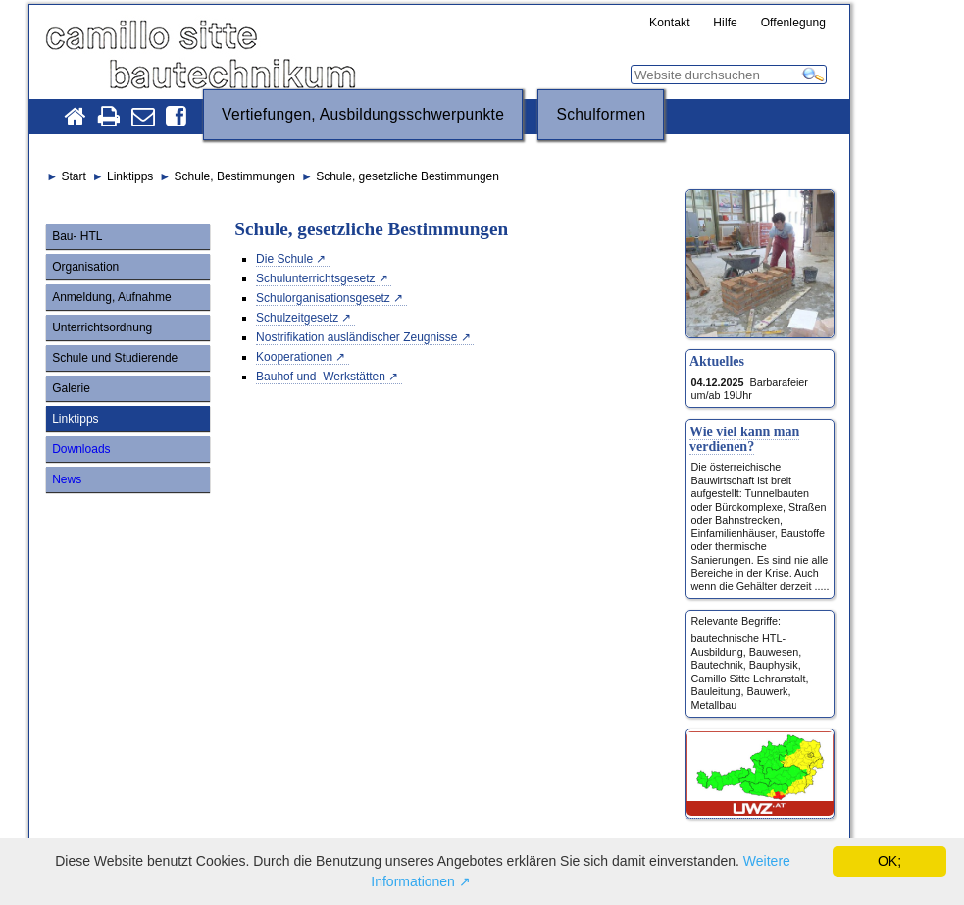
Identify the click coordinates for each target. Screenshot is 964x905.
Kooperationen (294, 357)
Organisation (85, 267)
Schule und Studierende (115, 358)
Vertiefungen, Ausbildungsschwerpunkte (363, 114)
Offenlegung (794, 23)
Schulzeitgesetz (297, 318)
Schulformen (600, 114)
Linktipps (75, 419)
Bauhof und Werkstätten (320, 376)
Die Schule (284, 259)
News (66, 479)
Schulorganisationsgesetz (323, 298)
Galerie (71, 388)
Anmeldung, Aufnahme (111, 297)
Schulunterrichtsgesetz (315, 278)
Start (73, 176)
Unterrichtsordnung (102, 327)
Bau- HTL (77, 236)
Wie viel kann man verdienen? (744, 439)
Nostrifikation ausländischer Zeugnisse (356, 337)
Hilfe (725, 23)
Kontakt (669, 23)
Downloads (81, 449)
